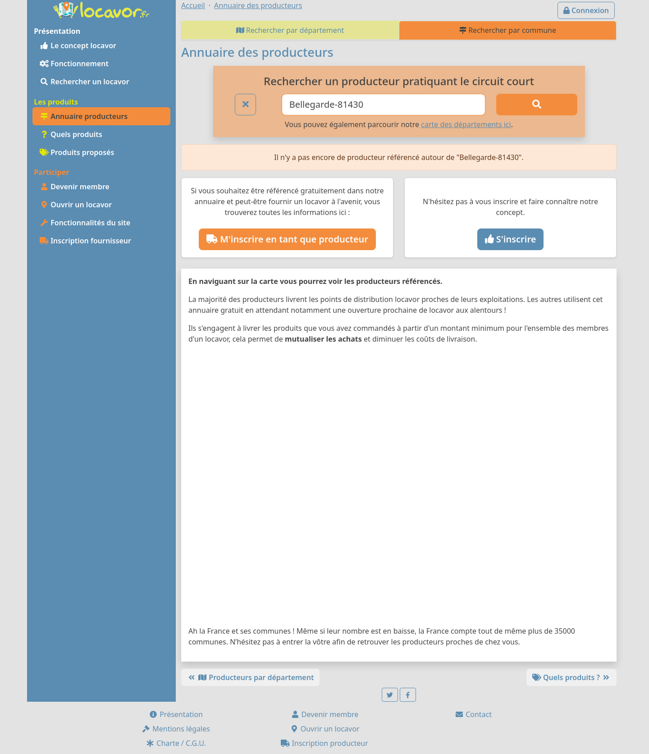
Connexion (586, 10)
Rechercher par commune (507, 30)
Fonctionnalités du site (85, 223)
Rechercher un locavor (84, 82)
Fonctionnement (74, 64)
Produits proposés (77, 152)
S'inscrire (510, 239)
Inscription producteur (324, 743)
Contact (473, 714)
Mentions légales (176, 729)
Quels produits (71, 134)
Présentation (176, 714)
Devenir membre (75, 187)
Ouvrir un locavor (76, 205)
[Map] (398, 487)
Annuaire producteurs (84, 116)
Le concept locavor (78, 45)
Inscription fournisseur (85, 241)
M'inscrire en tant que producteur (287, 239)
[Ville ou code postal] (384, 104)
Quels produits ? (571, 677)
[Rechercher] (536, 104)
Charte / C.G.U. (176, 743)
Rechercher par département (290, 30)
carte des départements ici (466, 124)
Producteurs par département (250, 677)
